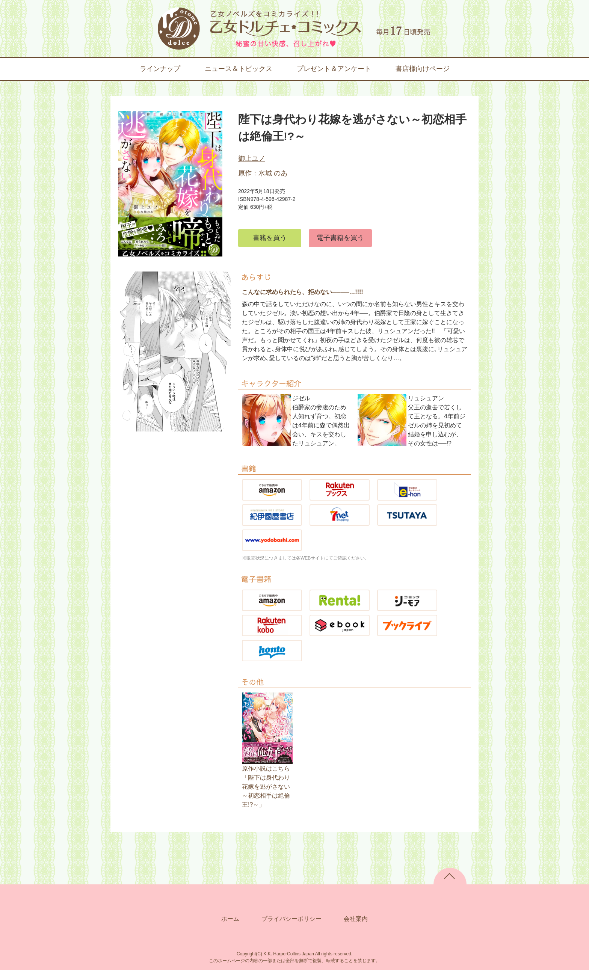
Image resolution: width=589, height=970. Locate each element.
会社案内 (356, 919)
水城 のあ (272, 173)
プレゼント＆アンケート (334, 68)
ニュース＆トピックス (238, 68)
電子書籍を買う (340, 237)
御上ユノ (251, 158)
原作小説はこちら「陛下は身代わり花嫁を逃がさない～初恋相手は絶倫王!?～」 (266, 786)
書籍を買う (270, 237)
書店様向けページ (423, 68)
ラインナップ (160, 68)
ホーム (230, 919)
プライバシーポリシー (291, 919)
